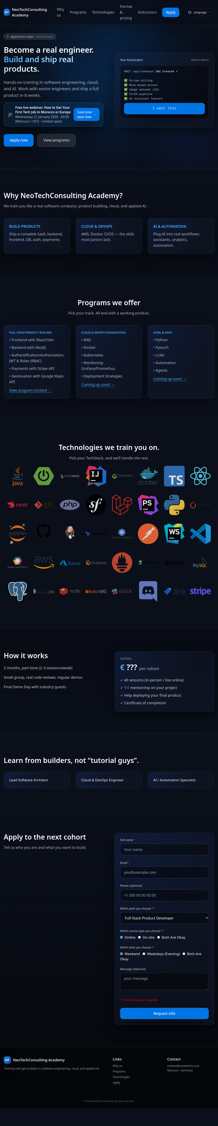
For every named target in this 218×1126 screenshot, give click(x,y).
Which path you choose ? (139, 923)
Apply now (19, 140)
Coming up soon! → (98, 385)
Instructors (147, 12)
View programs (56, 140)
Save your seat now (86, 114)
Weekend (135, 968)
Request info (164, 1029)
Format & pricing (126, 12)
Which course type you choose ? (144, 945)
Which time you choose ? (139, 962)
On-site (152, 951)
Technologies (103, 12)
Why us (60, 12)
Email (127, 877)
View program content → (30, 396)
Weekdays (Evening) (167, 968)
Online (132, 951)
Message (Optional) (135, 984)
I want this (164, 108)
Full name (129, 854)
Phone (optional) (133, 900)
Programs (78, 12)
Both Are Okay (178, 951)
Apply (171, 12)
